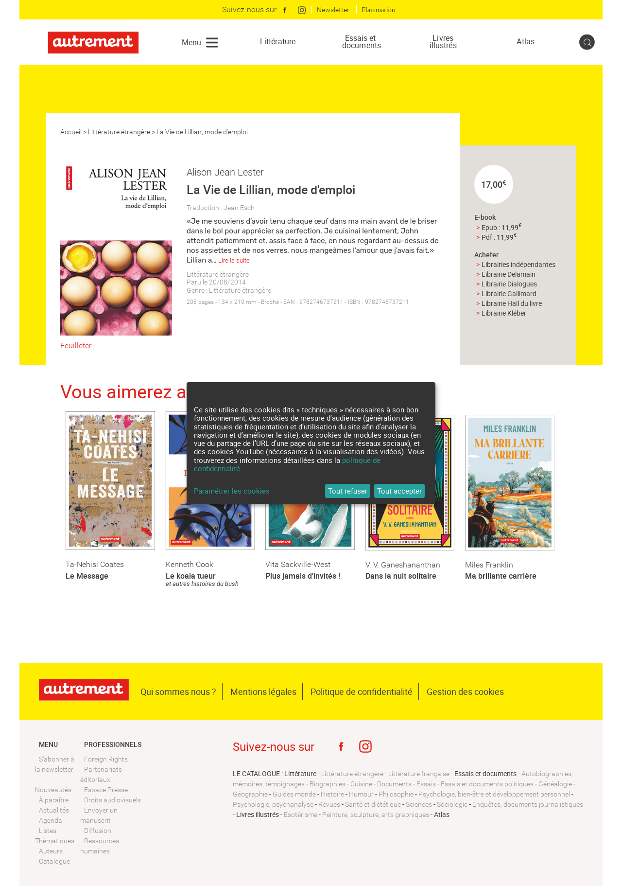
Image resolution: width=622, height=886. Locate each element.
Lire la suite (234, 260)
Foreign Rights (106, 759)
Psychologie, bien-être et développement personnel (494, 794)
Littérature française (418, 774)
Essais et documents (360, 42)
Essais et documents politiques (487, 784)
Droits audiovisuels (112, 800)
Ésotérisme (300, 814)
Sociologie (452, 804)
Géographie (250, 794)
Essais (426, 784)
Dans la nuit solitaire (400, 575)
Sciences (419, 804)
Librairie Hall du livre (512, 303)
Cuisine (361, 784)
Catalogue (54, 861)
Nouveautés (53, 790)
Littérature (277, 41)
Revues (329, 804)
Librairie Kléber (504, 313)
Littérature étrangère (119, 132)
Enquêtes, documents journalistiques (527, 804)
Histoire (332, 794)
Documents (394, 784)
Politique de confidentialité (362, 691)
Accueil (71, 132)
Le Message (87, 575)
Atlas (526, 41)
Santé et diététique (373, 804)
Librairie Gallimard (509, 293)
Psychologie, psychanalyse (273, 804)
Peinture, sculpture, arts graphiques (375, 814)
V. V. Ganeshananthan (402, 564)
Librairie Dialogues (509, 283)
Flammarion (378, 10)
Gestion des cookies (465, 691)
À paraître (54, 800)
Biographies (328, 784)
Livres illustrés (443, 42)
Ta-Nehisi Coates (95, 564)
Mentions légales (263, 691)
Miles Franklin (489, 564)
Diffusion (97, 830)
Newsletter (333, 10)
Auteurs (51, 851)
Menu (191, 42)
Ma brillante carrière (500, 575)
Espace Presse (106, 790)
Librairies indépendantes (518, 264)
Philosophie (396, 794)
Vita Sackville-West (297, 564)
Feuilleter (75, 345)
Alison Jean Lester (225, 172)
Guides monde (294, 794)
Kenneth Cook (189, 564)
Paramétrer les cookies (232, 491)
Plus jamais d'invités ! (302, 575)
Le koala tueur (191, 575)
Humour (361, 794)
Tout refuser (347, 491)
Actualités (54, 810)
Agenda (50, 820)
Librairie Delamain (509, 274)
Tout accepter (399, 491)
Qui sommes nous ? (178, 691)
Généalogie (555, 784)
